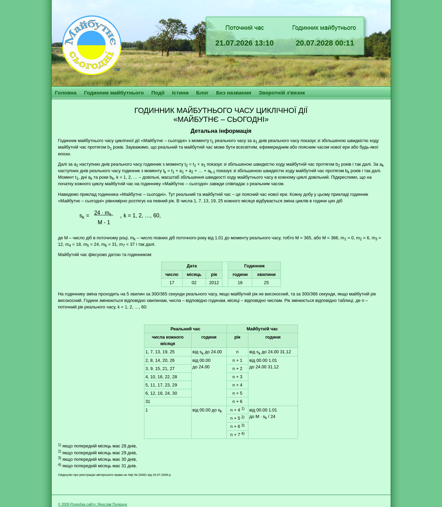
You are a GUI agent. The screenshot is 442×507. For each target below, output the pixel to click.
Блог (202, 93)
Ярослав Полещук (112, 504)
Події (158, 93)
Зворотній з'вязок (282, 93)
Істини (180, 93)
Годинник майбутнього (114, 93)
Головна (66, 93)
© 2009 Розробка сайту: (78, 504)
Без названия (233, 93)
